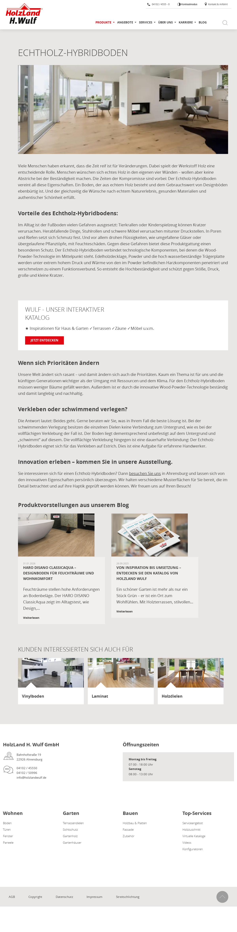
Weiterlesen (31, 618)
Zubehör (128, 836)
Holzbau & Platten (135, 823)
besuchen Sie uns (145, 473)
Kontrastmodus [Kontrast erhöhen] (189, 4)
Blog (203, 22)
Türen (7, 829)
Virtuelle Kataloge (193, 836)
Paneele (8, 842)
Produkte (103, 22)
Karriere (186, 22)
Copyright (35, 897)
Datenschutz (64, 897)
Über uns (165, 22)
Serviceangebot (192, 823)
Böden (7, 823)
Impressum (95, 897)
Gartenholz (70, 836)
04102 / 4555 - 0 (158, 4)
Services (145, 22)
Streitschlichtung (128, 897)
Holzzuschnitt (191, 829)
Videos (186, 842)
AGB (12, 897)
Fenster (8, 836)
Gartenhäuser (72, 842)
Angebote (125, 22)
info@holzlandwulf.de (31, 777)
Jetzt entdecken (44, 340)
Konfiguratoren (192, 849)
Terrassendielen (73, 823)
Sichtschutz (70, 829)
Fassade (128, 829)
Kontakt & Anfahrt (216, 4)
